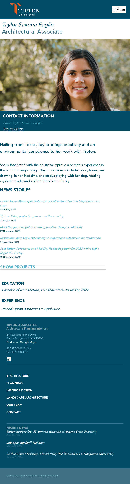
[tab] (53, 267)
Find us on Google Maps (21, 342)
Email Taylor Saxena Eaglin (22, 123)
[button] (119, 9)
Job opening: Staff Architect (25, 443)
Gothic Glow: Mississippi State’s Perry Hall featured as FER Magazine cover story (60, 454)
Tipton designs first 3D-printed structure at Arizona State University (51, 431)
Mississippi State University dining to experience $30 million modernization (50, 238)
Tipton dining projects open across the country (31, 216)
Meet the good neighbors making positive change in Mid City (41, 227)
